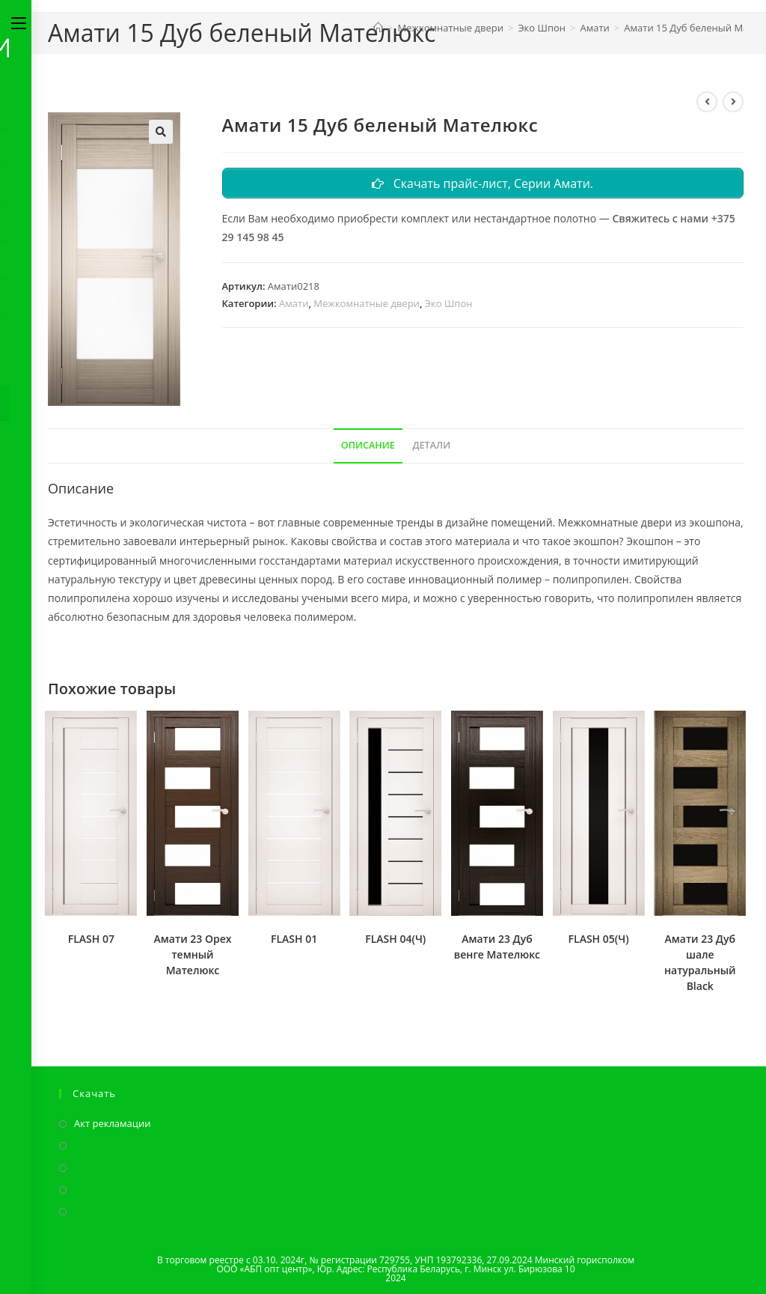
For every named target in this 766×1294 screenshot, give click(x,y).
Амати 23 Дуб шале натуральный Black (700, 962)
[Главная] (378, 27)
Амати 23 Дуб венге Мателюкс (497, 947)
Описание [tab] (368, 445)
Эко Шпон (449, 304)
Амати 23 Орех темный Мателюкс (193, 954)
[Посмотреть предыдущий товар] (706, 101)
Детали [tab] (431, 445)
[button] (161, 132)
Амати (293, 304)
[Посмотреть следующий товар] (733, 101)
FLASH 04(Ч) (395, 939)
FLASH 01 (294, 939)
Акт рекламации (112, 1123)
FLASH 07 (91, 939)
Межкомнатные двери (366, 304)
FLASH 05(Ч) (599, 939)
